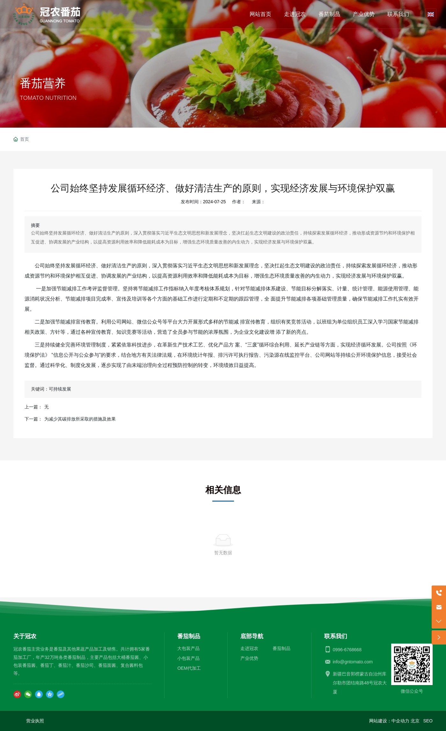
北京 (415, 720)
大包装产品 (188, 648)
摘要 (35, 225)
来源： (258, 201)
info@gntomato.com (353, 661)
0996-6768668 (347, 649)
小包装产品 (188, 658)
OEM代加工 (189, 668)
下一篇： (33, 418)
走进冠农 (249, 648)
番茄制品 (281, 648)
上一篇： (33, 406)
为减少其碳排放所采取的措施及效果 (80, 418)
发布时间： (192, 201)
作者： (238, 201)
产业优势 (249, 658)
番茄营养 (43, 83)
